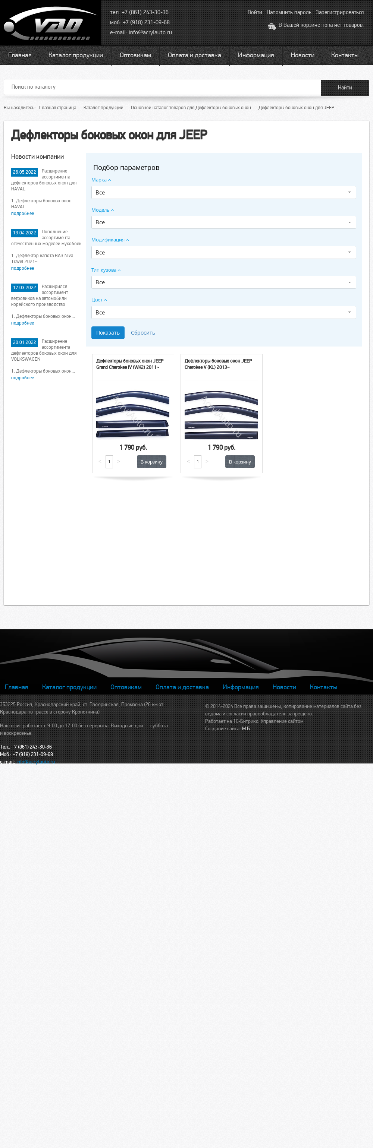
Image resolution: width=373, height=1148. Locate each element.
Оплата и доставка (194, 55)
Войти (255, 12)
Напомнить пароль (289, 12)
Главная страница (57, 108)
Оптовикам (135, 55)
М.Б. (246, 728)
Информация (256, 55)
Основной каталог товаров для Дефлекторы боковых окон (191, 108)
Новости (302, 55)
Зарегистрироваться (340, 12)
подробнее (22, 213)
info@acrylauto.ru (150, 32)
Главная (20, 55)
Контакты (344, 55)
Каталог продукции (75, 55)
